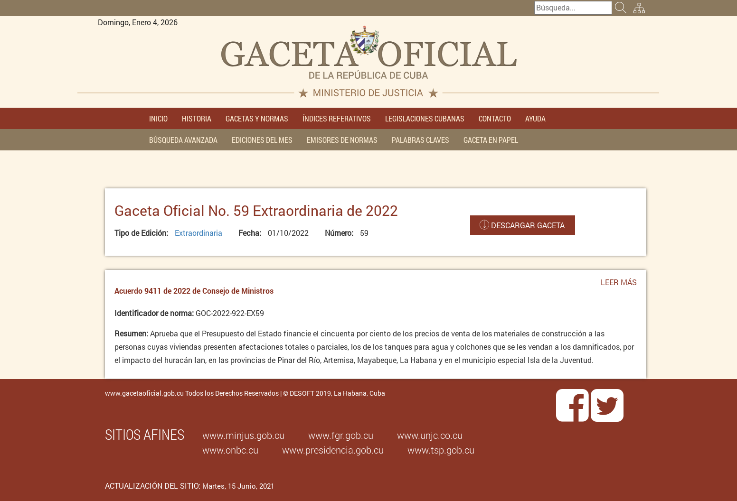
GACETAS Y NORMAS (257, 118)
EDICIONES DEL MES (262, 140)
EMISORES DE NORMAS (342, 140)
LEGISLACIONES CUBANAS (424, 118)
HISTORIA (196, 118)
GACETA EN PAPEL (490, 140)
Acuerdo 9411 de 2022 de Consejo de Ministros (194, 291)
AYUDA (535, 118)
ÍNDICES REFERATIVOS (336, 118)
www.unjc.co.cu (430, 435)
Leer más (619, 285)
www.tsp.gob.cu (440, 450)
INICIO (158, 118)
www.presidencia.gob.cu (333, 450)
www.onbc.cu (230, 450)
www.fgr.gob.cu (340, 435)
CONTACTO (495, 118)
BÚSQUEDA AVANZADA (183, 140)
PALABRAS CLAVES (420, 140)
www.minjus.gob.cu (243, 435)
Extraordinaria (198, 233)
